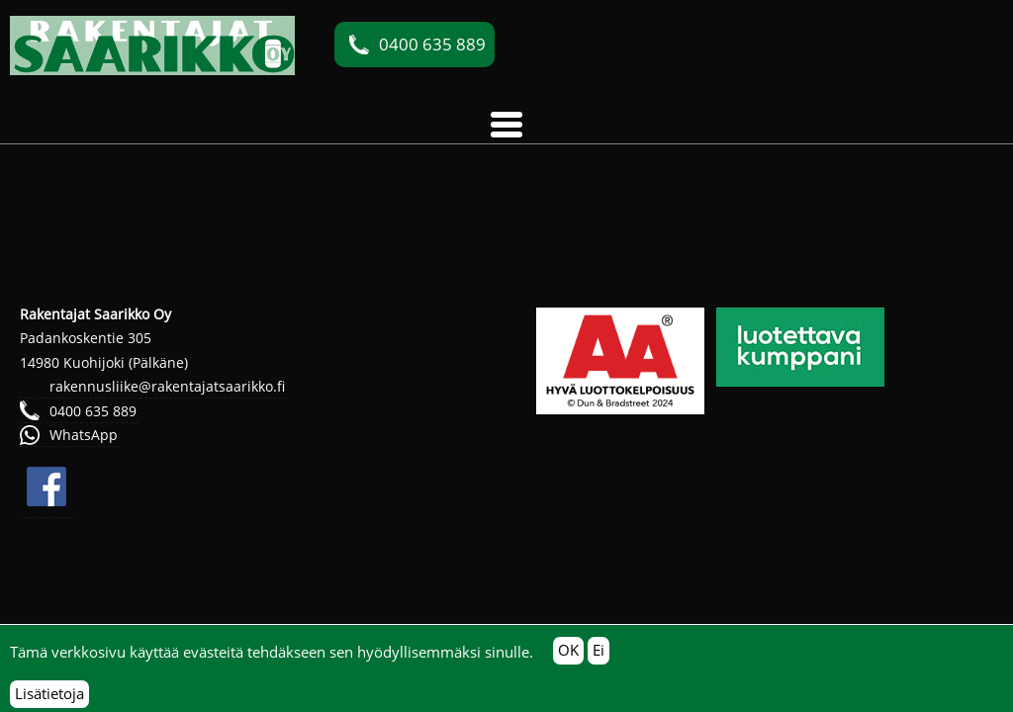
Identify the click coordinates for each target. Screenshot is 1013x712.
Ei (598, 657)
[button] (506, 124)
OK (568, 657)
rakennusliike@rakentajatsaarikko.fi (167, 386)
